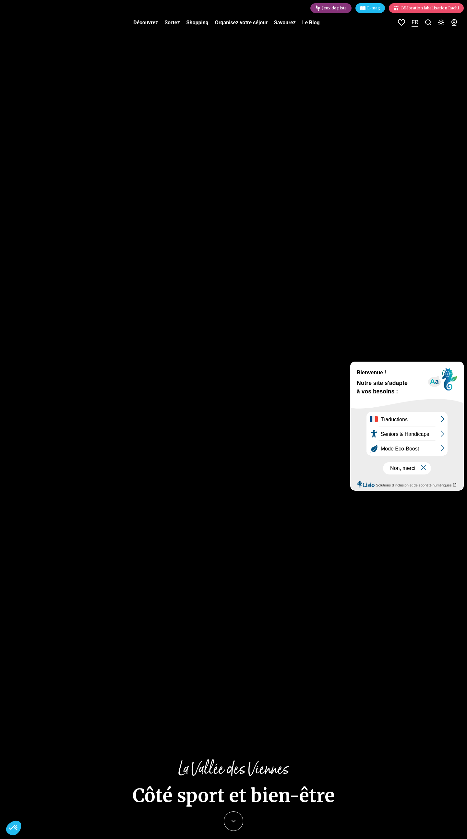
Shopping (197, 22)
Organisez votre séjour (241, 22)
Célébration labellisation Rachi (430, 8)
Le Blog (311, 22)
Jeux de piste (334, 8)
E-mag (373, 8)
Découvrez (145, 22)
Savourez (285, 22)
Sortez (172, 22)
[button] (13, 828)
